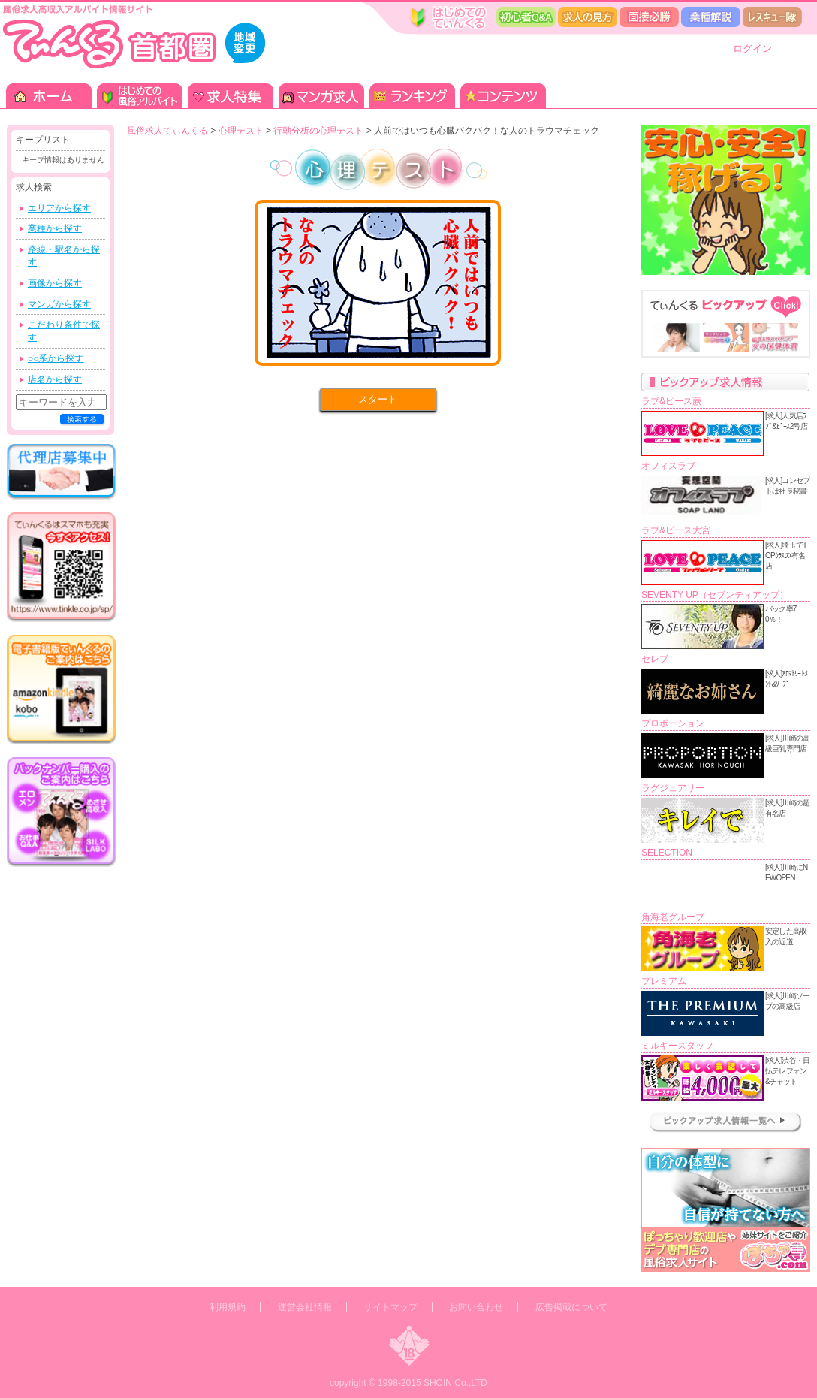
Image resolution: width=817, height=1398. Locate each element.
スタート (377, 399)
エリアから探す (59, 208)
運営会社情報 (305, 1307)
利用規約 (228, 1307)
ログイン (752, 48)
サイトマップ (390, 1307)
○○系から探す (56, 358)
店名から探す (55, 379)
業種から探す (55, 228)
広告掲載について (571, 1307)
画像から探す (55, 283)
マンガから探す (59, 304)
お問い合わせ (476, 1307)
